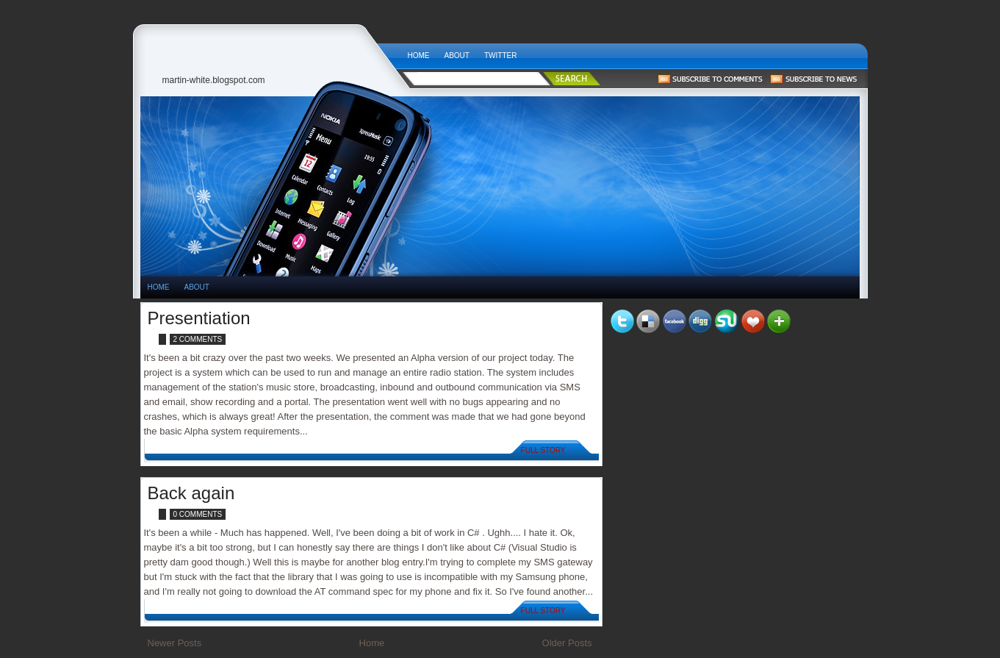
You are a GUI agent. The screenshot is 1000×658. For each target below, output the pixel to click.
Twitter (500, 55)
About (457, 55)
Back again (191, 493)
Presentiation (199, 318)
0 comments (198, 514)
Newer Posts (175, 642)
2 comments (198, 339)
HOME (159, 287)
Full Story (543, 450)
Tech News (270, 51)
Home (419, 55)
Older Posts (567, 642)
